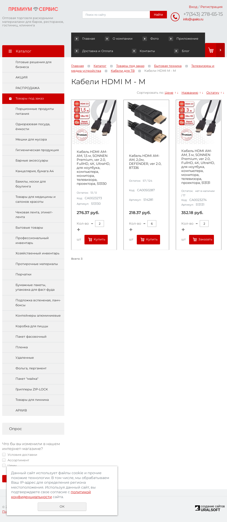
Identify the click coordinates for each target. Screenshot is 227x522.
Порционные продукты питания (35, 111)
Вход (193, 7)
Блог (182, 51)
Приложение (184, 39)
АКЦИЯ (21, 77)
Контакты (143, 51)
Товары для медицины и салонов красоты (36, 199)
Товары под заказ (30, 98)
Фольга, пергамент (31, 368)
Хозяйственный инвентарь (37, 253)
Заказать (205, 239)
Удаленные (25, 358)
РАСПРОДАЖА (27, 88)
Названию (190, 93)
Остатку (212, 93)
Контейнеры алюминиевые (38, 315)
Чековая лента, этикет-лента (34, 214)
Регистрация (211, 7)
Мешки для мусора (31, 139)
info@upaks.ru (193, 19)
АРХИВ (21, 410)
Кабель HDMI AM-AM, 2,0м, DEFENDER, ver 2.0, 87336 (145, 162)
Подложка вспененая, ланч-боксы (38, 302)
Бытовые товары (29, 228)
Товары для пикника (32, 400)
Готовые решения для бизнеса (33, 64)
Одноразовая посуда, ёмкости (33, 126)
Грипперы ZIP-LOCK (32, 389)
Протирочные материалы (37, 264)
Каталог (100, 66)
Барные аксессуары (32, 160)
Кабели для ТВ (123, 71)
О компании (119, 39)
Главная (85, 39)
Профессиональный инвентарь (32, 240)
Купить (99, 239)
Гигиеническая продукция (37, 150)
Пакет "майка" (27, 379)
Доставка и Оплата (93, 51)
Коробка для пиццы (32, 326)
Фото (151, 39)
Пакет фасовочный (31, 337)
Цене (169, 93)
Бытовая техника (168, 66)
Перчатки (23, 274)
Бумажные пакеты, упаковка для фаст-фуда (35, 287)
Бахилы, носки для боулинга (31, 183)
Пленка (22, 347)
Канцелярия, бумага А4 (35, 171)
